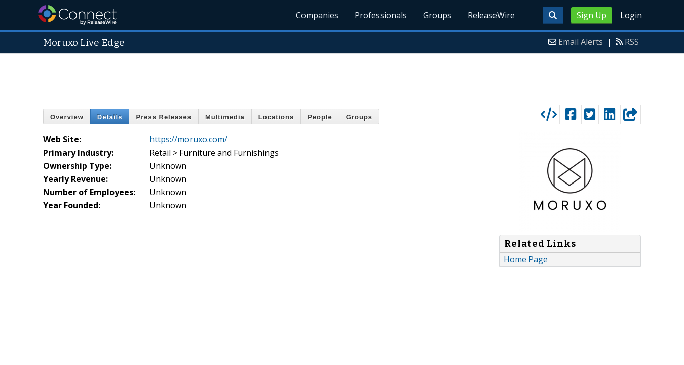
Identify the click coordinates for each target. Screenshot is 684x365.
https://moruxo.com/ (188, 139)
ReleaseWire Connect (77, 15)
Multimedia (225, 117)
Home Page (526, 259)
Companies (317, 15)
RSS (632, 41)
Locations (276, 117)
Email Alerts (580, 41)
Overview (67, 117)
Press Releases (163, 117)
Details (110, 117)
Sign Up (591, 15)
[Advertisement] (342, 77)
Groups (437, 15)
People (320, 117)
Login (631, 15)
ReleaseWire (491, 15)
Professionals (381, 15)
